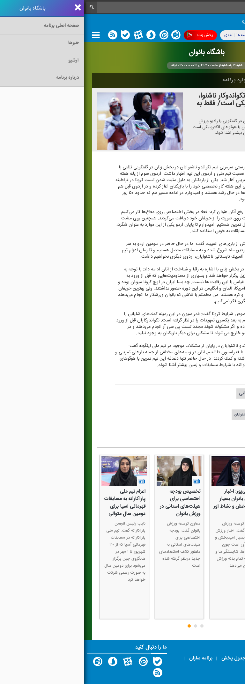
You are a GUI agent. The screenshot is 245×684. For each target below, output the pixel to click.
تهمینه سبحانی (169, 393)
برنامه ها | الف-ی (157, 35)
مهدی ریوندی (180, 404)
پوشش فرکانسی (202, 35)
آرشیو (183, 80)
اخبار (206, 80)
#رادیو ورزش (202, 425)
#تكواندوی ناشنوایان (165, 414)
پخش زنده (116, 35)
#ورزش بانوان (176, 425)
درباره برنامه (152, 80)
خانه (227, 80)
